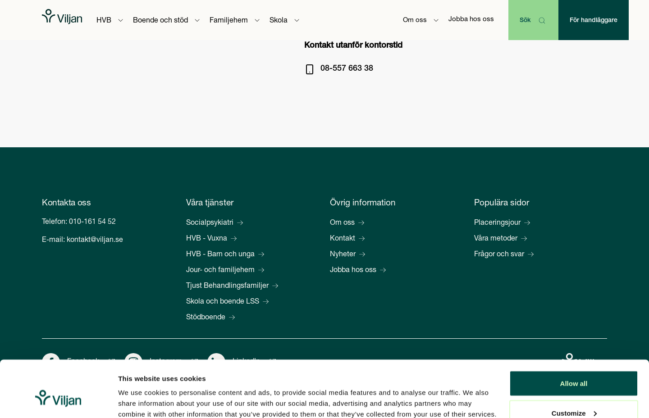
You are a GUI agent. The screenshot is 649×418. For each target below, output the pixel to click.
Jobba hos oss (471, 19)
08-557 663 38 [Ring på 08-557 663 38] (346, 69)
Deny (574, 394)
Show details (139, 390)
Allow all (574, 335)
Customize (574, 364)
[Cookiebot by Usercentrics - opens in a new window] (58, 400)
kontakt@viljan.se (95, 240)
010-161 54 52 (92, 222)
